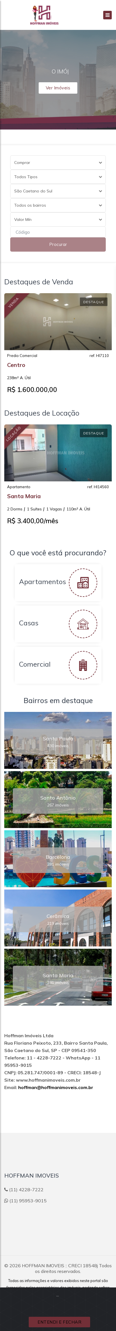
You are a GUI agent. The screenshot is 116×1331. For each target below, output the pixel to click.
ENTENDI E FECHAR (59, 1322)
